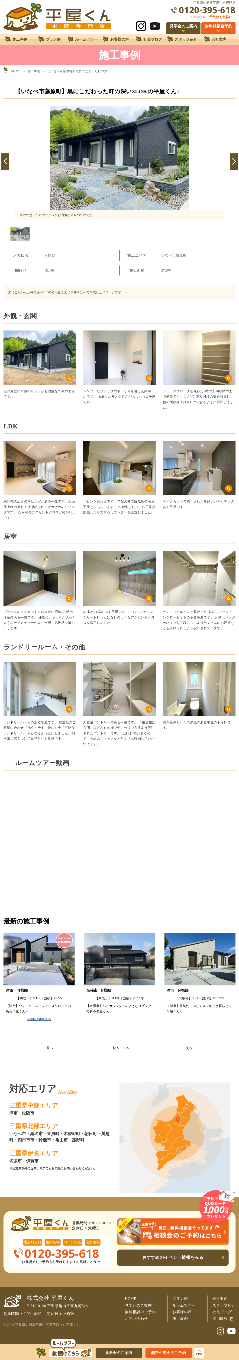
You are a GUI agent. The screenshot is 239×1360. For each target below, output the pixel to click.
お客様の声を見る (39, 1019)
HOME (130, 1299)
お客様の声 (182, 1312)
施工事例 (180, 1319)
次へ (189, 1048)
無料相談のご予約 (140, 1312)
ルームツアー (184, 1305)
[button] (5, 161)
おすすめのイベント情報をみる (173, 1257)
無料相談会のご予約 (168, 1353)
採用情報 (220, 1319)
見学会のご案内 (138, 1305)
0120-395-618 (207, 10)
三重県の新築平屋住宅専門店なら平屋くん (47, 1325)
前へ (49, 1048)
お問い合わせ (136, 1319)
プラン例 (180, 1299)
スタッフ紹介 (224, 1305)
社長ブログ (222, 1312)
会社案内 (220, 1299)
